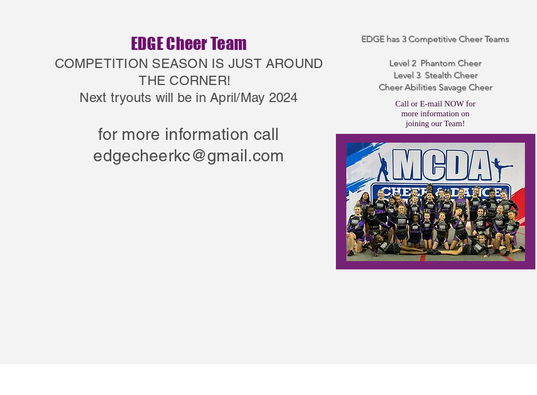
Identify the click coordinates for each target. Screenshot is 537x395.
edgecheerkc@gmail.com (188, 155)
